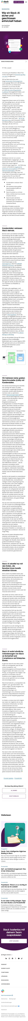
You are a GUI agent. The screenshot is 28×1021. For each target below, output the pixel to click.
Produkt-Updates (8, 778)
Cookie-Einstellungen (6, 1002)
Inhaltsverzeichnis (7, 61)
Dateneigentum (6, 264)
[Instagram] (9, 959)
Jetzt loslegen (18, 2)
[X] (15, 959)
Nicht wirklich (14, 796)
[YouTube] (18, 959)
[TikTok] (22, 959)
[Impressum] (5, 1009)
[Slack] (5, 2)
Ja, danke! (14, 790)
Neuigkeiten (5, 9)
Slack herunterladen (7, 995)
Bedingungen (12, 998)
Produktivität (18, 778)
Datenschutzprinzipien (8, 170)
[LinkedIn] (6, 959)
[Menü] (26, 2)
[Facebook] (12, 959)
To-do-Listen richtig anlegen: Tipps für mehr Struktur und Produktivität (13, 902)
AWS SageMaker (11, 315)
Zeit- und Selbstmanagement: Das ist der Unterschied (13, 870)
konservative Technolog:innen (14, 81)
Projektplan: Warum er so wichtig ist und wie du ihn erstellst (14, 886)
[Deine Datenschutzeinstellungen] (11, 1006)
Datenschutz (4, 998)
